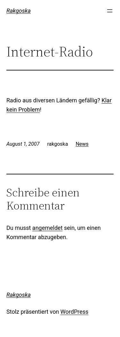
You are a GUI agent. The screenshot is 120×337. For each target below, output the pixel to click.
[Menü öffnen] (110, 11)
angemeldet (47, 227)
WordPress (74, 311)
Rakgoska (18, 10)
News (82, 144)
